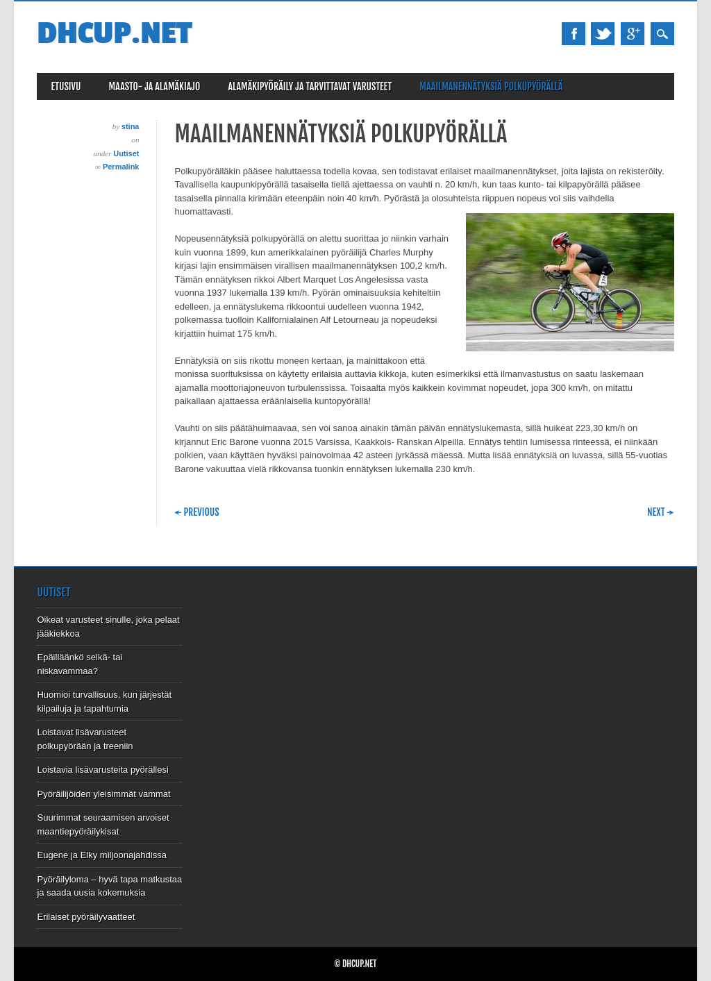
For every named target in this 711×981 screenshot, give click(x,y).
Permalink (121, 166)
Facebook (573, 33)
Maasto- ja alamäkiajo (155, 86)
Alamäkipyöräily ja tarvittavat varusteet (310, 86)
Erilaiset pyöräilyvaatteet (86, 917)
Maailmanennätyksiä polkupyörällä (490, 86)
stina (131, 126)
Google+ (632, 33)
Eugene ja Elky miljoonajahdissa (101, 855)
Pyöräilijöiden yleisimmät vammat (103, 794)
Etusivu (66, 86)
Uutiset (126, 153)
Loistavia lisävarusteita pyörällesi (102, 769)
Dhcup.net (114, 33)
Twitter (602, 33)
